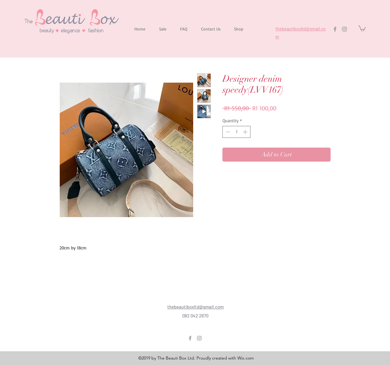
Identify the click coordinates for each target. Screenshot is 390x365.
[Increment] (246, 132)
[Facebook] (335, 29)
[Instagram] (344, 29)
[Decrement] (227, 132)
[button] (362, 28)
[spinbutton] (237, 132)
